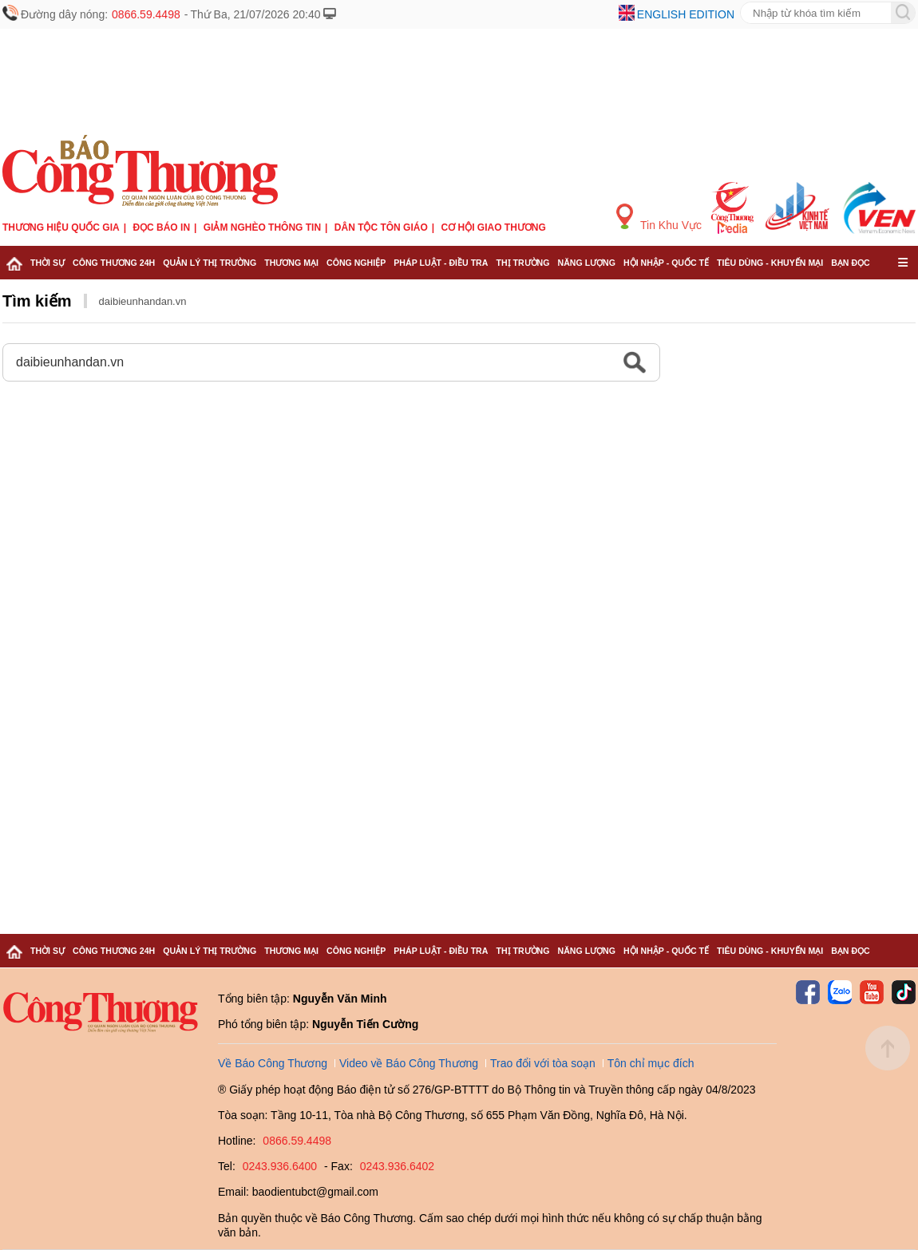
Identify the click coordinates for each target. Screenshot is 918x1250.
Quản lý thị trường (209, 262)
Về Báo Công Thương (272, 1063)
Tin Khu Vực (659, 217)
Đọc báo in (161, 227)
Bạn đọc (850, 262)
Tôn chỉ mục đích (650, 1063)
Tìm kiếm (37, 301)
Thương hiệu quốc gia (61, 227)
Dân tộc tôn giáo (381, 227)
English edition (685, 14)
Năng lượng (587, 262)
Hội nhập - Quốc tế (666, 262)
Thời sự (47, 262)
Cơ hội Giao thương (493, 227)
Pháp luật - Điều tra (441, 262)
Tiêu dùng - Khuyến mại (770, 262)
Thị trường (522, 262)
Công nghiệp (356, 262)
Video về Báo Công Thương (408, 1063)
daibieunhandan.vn (143, 301)
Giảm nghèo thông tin (262, 227)
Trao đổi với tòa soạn (543, 1063)
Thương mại (291, 262)
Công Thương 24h (114, 262)
